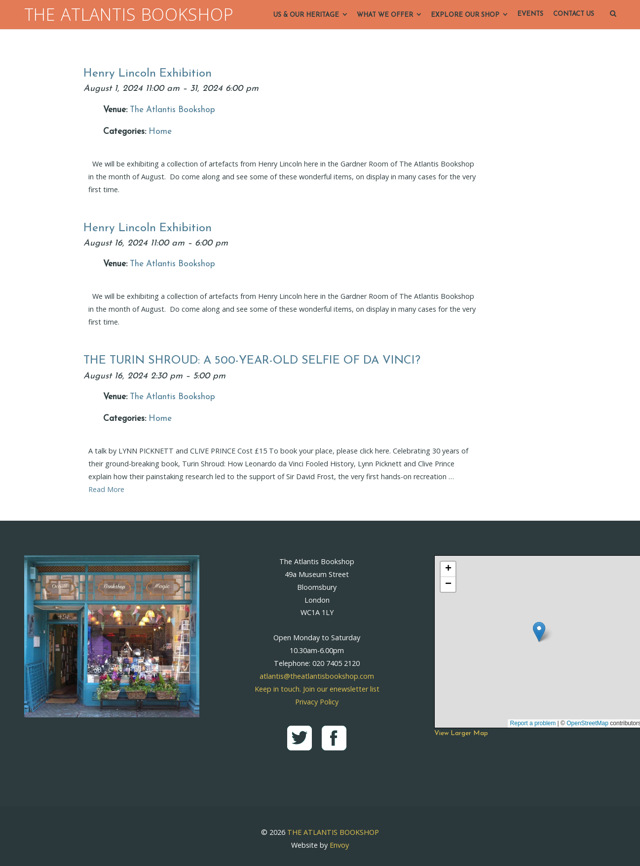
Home (160, 131)
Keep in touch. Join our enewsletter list (317, 689)
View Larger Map (461, 733)
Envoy (339, 845)
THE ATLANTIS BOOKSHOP (129, 14)
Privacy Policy (317, 701)
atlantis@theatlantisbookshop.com (317, 676)
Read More (106, 489)
